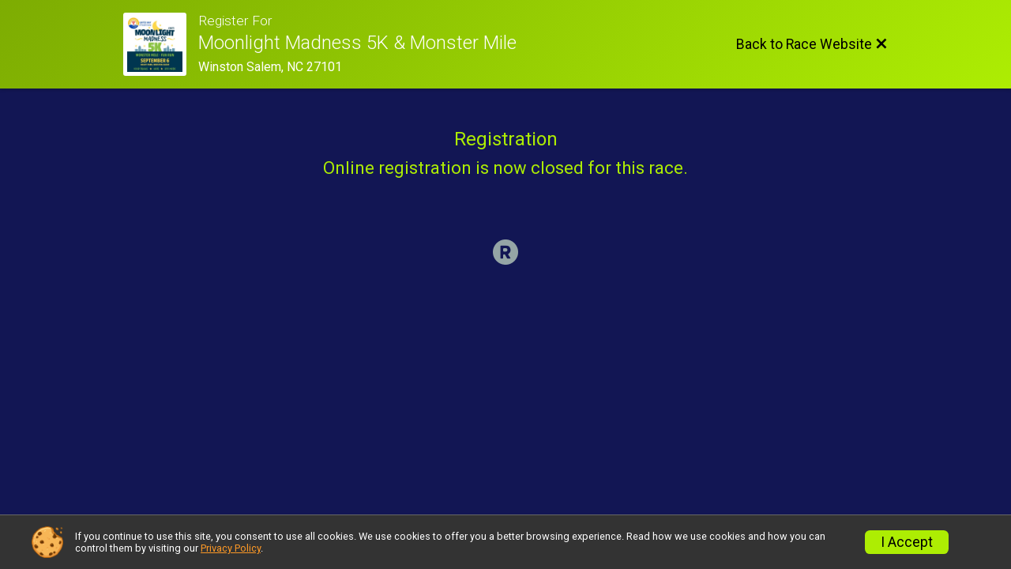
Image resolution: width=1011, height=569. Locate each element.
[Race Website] (160, 44)
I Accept (907, 542)
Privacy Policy (231, 548)
